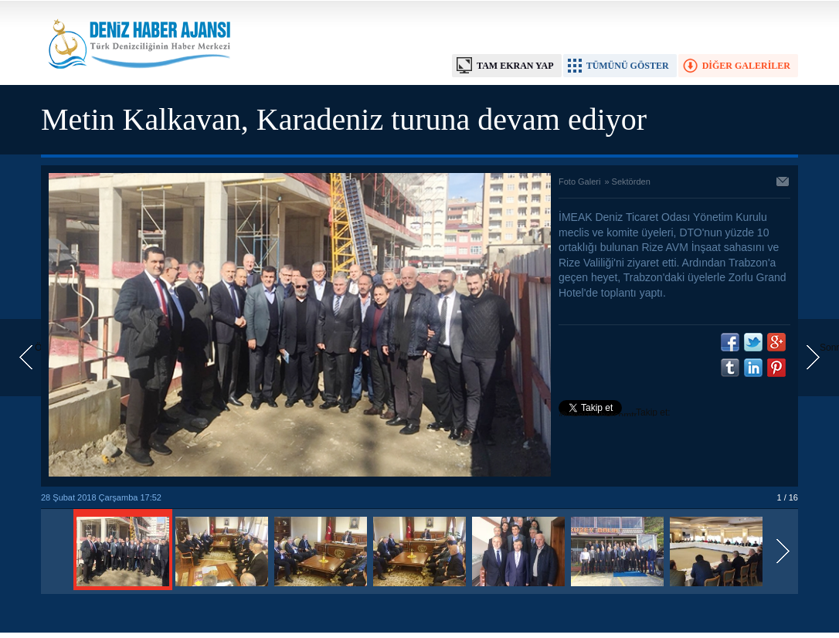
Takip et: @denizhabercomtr (615, 414)
